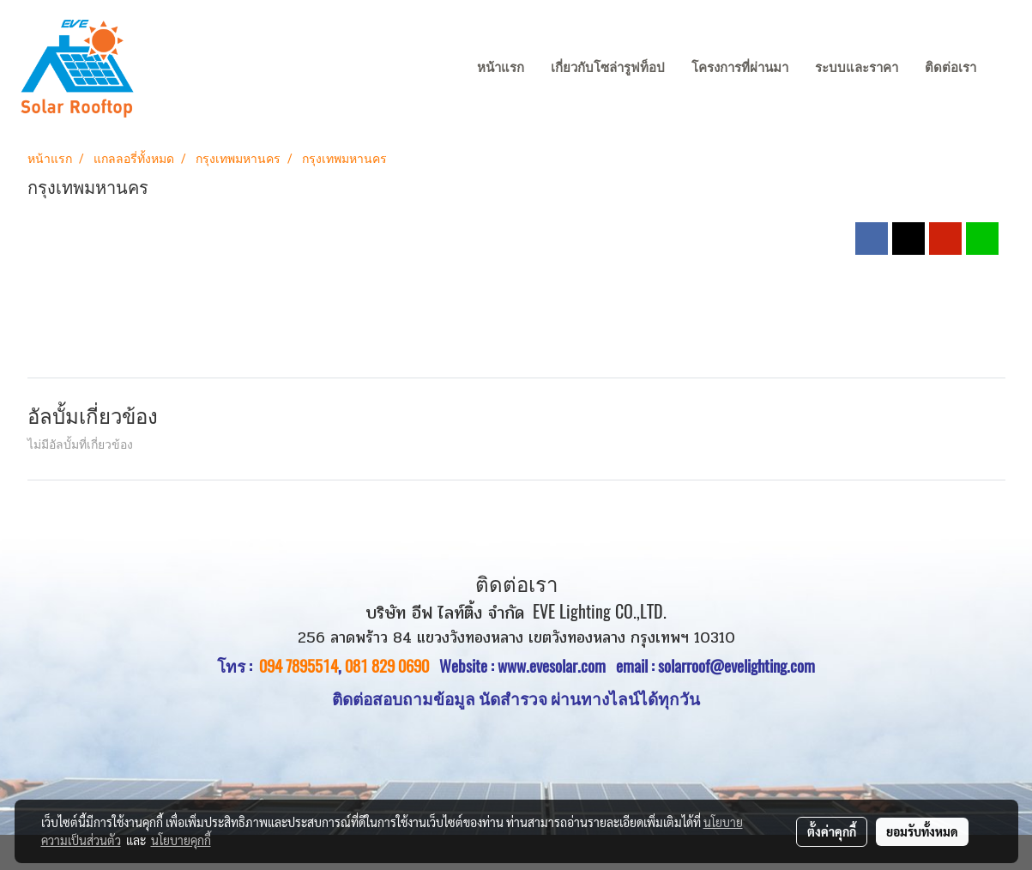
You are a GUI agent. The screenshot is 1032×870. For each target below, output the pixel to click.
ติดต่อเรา (950, 68)
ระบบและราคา (856, 68)
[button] (1005, 69)
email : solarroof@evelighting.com (715, 666)
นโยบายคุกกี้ (181, 840)
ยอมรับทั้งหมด (922, 831)
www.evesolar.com (557, 666)
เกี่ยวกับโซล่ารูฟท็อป (608, 68)
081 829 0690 (387, 666)
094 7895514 (298, 666)
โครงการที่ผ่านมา (739, 68)
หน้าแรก (500, 68)
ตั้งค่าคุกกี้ (831, 831)
